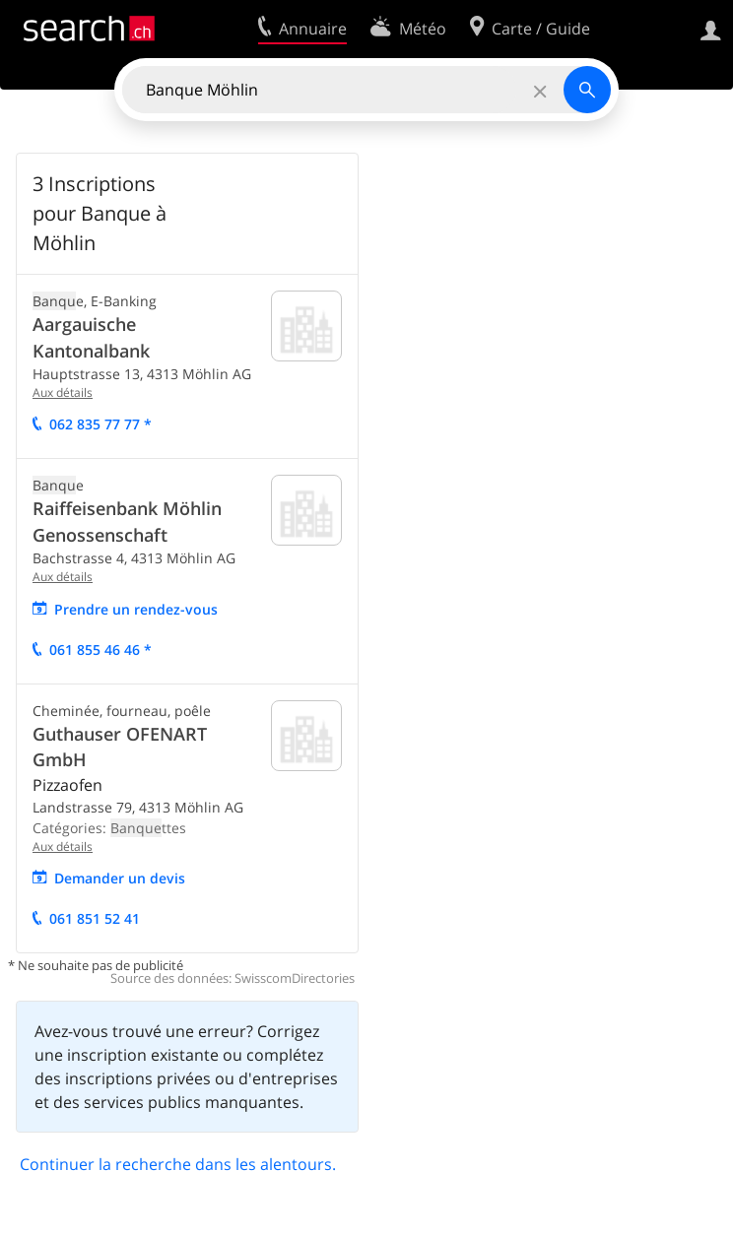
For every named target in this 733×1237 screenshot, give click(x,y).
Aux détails (63, 392)
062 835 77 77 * (100, 424)
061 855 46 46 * (100, 649)
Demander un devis (119, 878)
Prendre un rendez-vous (136, 609)
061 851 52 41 (94, 918)
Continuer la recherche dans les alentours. (178, 1164)
